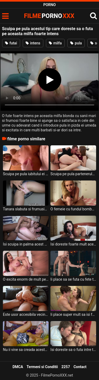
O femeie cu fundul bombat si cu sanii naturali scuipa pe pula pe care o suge (73, 209)
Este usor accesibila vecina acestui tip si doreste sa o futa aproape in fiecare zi (26, 314)
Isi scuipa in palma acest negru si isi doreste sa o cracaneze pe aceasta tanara (26, 244)
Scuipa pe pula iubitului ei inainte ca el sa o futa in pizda (26, 174)
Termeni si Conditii (42, 367)
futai (11, 43)
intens (33, 43)
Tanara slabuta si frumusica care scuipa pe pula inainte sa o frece (26, 209)
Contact (79, 367)
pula (76, 43)
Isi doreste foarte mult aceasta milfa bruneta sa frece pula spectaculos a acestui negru (73, 244)
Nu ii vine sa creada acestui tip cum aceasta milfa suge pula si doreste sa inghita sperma (26, 349)
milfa (55, 43)
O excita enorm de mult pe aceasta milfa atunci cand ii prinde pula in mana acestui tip (26, 279)
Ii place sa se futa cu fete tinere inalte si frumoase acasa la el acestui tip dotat (73, 279)
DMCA (17, 367)
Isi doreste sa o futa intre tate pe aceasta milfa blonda (73, 349)
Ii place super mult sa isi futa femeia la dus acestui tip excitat (73, 314)
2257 (66, 367)
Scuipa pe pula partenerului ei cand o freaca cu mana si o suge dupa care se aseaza (73, 174)
